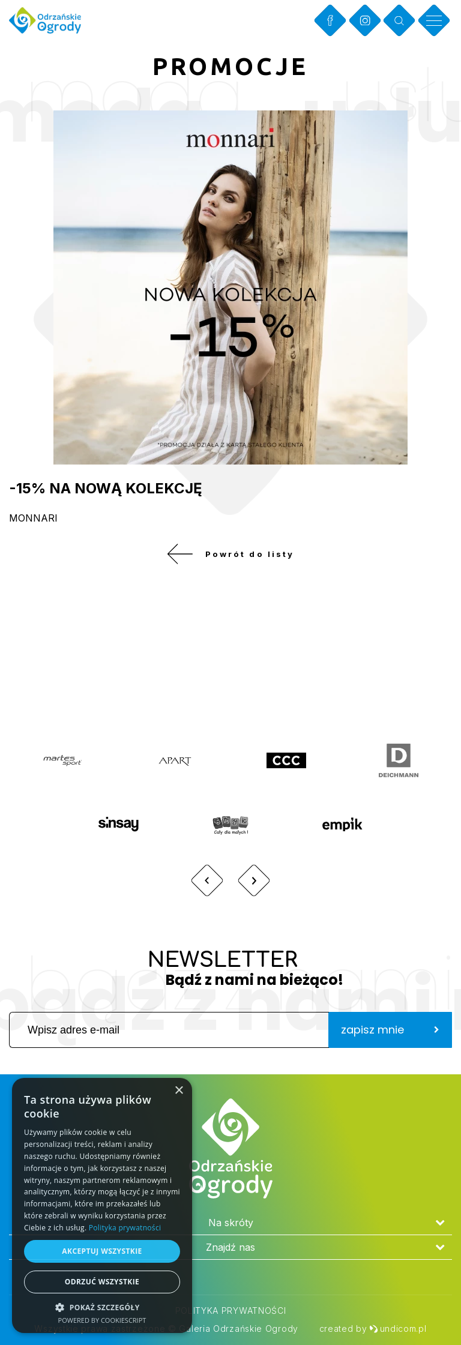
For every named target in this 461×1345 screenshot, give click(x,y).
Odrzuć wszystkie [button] (102, 1282)
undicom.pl (398, 1328)
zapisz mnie (390, 1038)
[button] (102, 1307)
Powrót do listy (230, 558)
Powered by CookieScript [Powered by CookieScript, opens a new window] (102, 1320)
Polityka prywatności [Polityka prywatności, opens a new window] (125, 1228)
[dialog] (102, 1205)
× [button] (178, 1090)
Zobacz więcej (371, 674)
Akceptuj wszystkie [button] (102, 1251)
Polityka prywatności (230, 1310)
